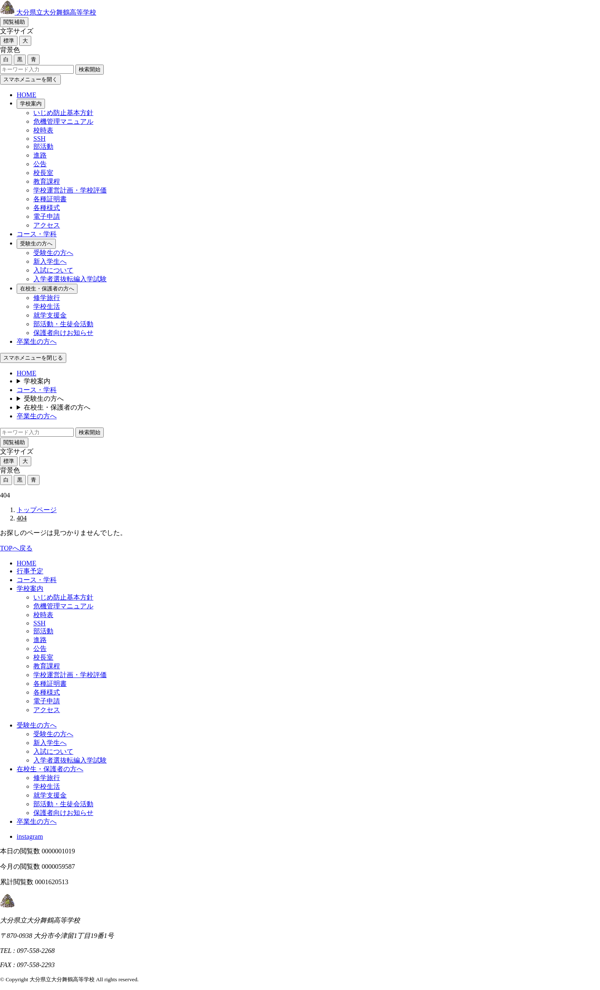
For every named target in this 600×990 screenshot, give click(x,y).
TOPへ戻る (16, 548)
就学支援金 (50, 315)
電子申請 (46, 216)
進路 (40, 155)
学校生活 (46, 306)
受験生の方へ (36, 243)
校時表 (43, 130)
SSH (39, 138)
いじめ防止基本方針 (63, 112)
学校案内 (31, 103)
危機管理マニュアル (63, 121)
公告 (40, 164)
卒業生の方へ (37, 341)
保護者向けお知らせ (63, 332)
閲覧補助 (14, 22)
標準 (8, 41)
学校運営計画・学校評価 (70, 190)
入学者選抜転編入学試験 (70, 278)
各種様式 (46, 207)
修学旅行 (46, 297)
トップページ (37, 509)
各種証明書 (50, 198)
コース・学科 (37, 234)
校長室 (43, 172)
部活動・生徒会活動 (63, 324)
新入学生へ (50, 261)
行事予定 (30, 571)
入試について (53, 270)
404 (22, 518)
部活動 (43, 146)
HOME (26, 94)
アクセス (46, 225)
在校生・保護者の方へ (47, 288)
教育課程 (46, 181)
